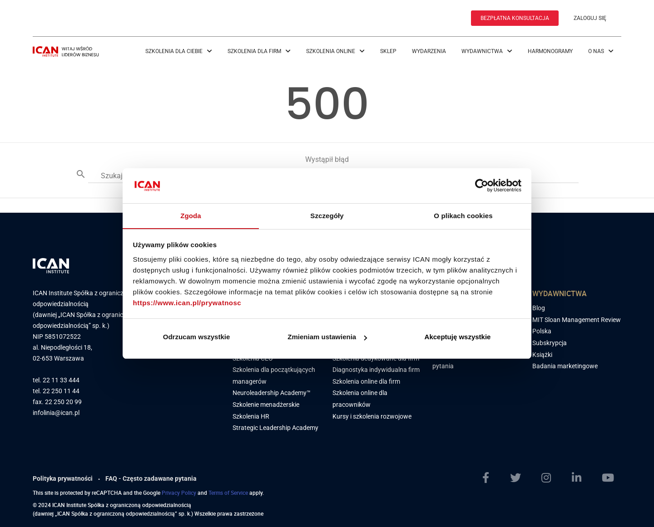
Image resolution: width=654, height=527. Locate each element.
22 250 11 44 (61, 389)
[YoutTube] (611, 476)
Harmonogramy (550, 50)
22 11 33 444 (61, 378)
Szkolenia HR (251, 414)
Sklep (388, 50)
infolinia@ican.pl (56, 411)
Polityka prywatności (63, 476)
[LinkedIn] (580, 476)
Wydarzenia (429, 50)
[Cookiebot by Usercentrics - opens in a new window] (481, 185)
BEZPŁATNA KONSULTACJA (515, 18)
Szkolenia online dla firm (366, 379)
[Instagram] (549, 476)
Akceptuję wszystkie (458, 337)
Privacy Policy (179, 490)
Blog (538, 306)
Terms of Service (228, 490)
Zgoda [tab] (190, 215)
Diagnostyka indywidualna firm (376, 367)
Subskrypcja (549, 341)
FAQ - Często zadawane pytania (151, 476)
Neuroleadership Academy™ (272, 391)
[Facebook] (489, 476)
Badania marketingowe (565, 364)
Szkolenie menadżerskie (266, 402)
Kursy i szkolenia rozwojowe (371, 414)
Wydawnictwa (486, 50)
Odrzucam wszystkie (196, 337)
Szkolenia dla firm (259, 50)
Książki (542, 352)
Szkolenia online (335, 50)
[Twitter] (519, 476)
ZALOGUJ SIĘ (590, 18)
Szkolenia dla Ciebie (178, 50)
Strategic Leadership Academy (275, 425)
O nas (601, 50)
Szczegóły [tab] (326, 215)
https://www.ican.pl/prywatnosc (187, 303)
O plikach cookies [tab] (463, 215)
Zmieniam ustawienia (327, 337)
